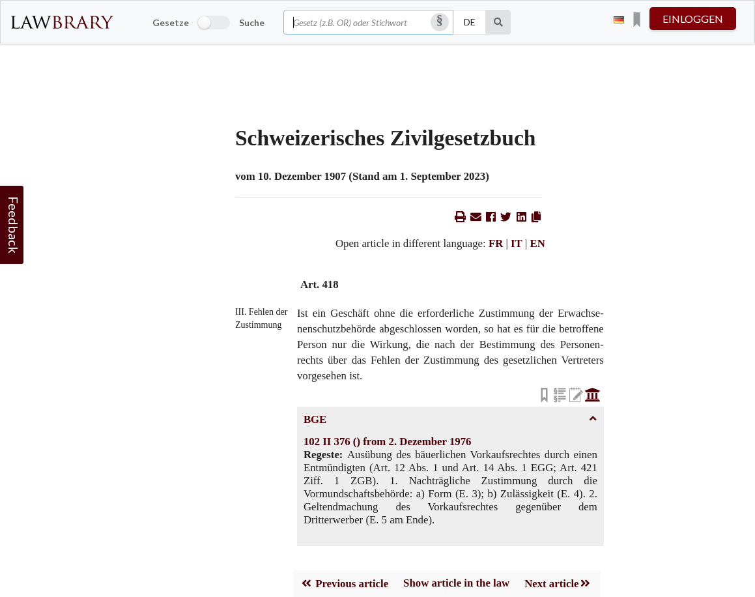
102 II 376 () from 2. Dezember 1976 (388, 441)
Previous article (344, 583)
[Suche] (498, 22)
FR (496, 243)
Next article (557, 583)
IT (516, 243)
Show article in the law (456, 583)
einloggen (692, 18)
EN (537, 243)
